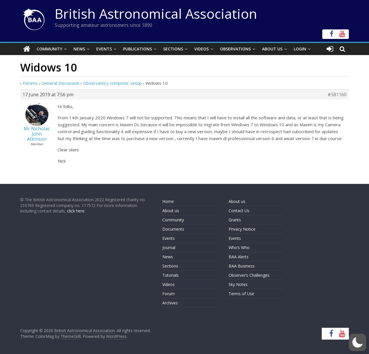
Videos (201, 49)
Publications (137, 49)
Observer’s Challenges (249, 275)
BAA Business (242, 266)
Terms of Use (241, 293)
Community (49, 49)
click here (75, 211)
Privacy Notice (242, 229)
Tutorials (170, 275)
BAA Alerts (238, 256)
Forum (168, 293)
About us (170, 210)
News (79, 49)
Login (300, 49)
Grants (235, 220)
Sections (173, 49)
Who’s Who (239, 247)
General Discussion (60, 83)
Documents (173, 229)
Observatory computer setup (112, 83)
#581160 (337, 94)
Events (104, 49)
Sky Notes (238, 284)
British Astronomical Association (156, 13)
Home (168, 201)
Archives (170, 303)
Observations (235, 49)
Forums (30, 83)
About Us (272, 49)
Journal (168, 247)
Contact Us (239, 210)
